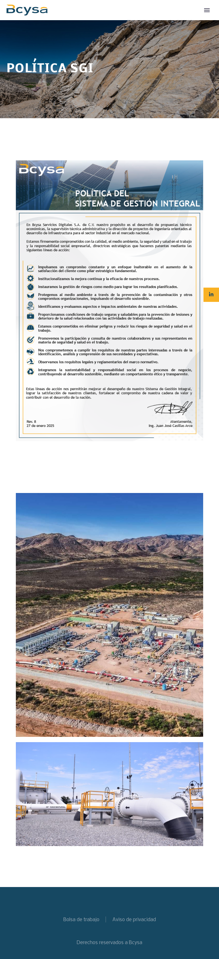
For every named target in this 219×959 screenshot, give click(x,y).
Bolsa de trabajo (81, 919)
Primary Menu (207, 10)
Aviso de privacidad (134, 919)
